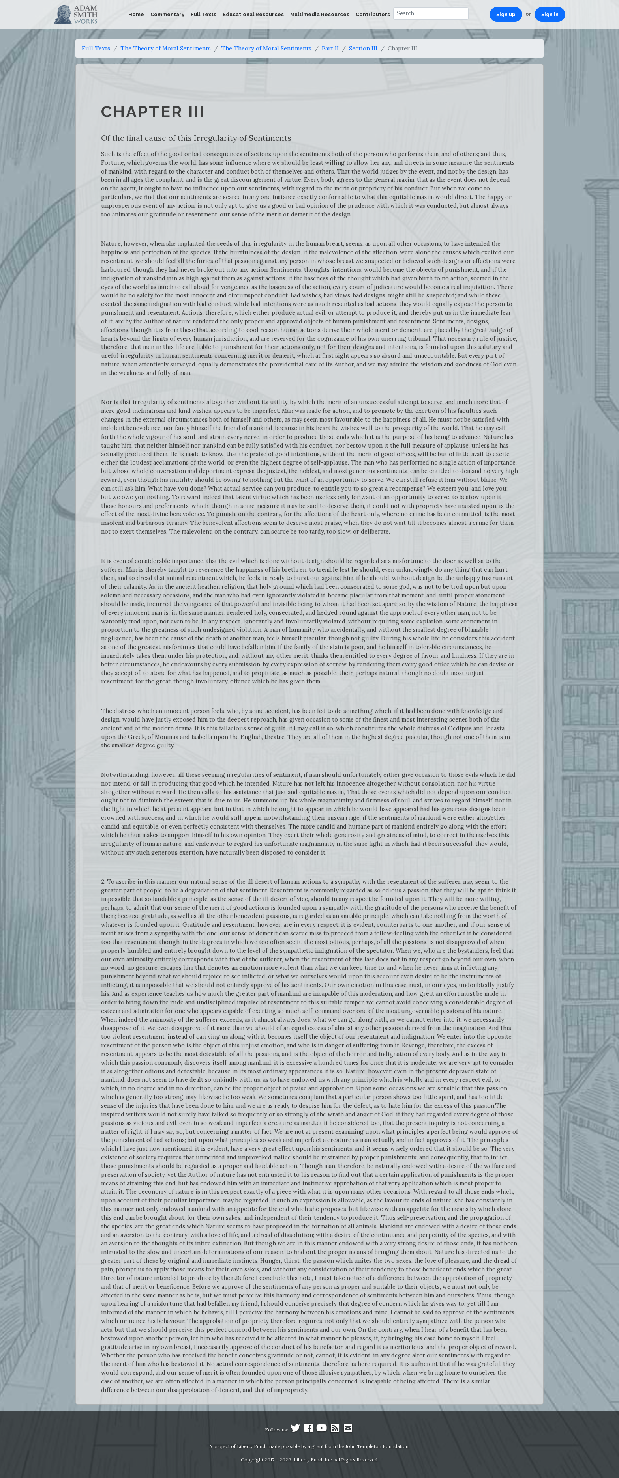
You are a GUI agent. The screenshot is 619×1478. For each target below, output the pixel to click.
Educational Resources (253, 14)
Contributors (373, 14)
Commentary (167, 14)
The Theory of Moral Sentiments (165, 48)
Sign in (550, 14)
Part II (330, 48)
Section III (363, 48)
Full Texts (203, 14)
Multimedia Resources (319, 14)
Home (136, 14)
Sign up (506, 14)
